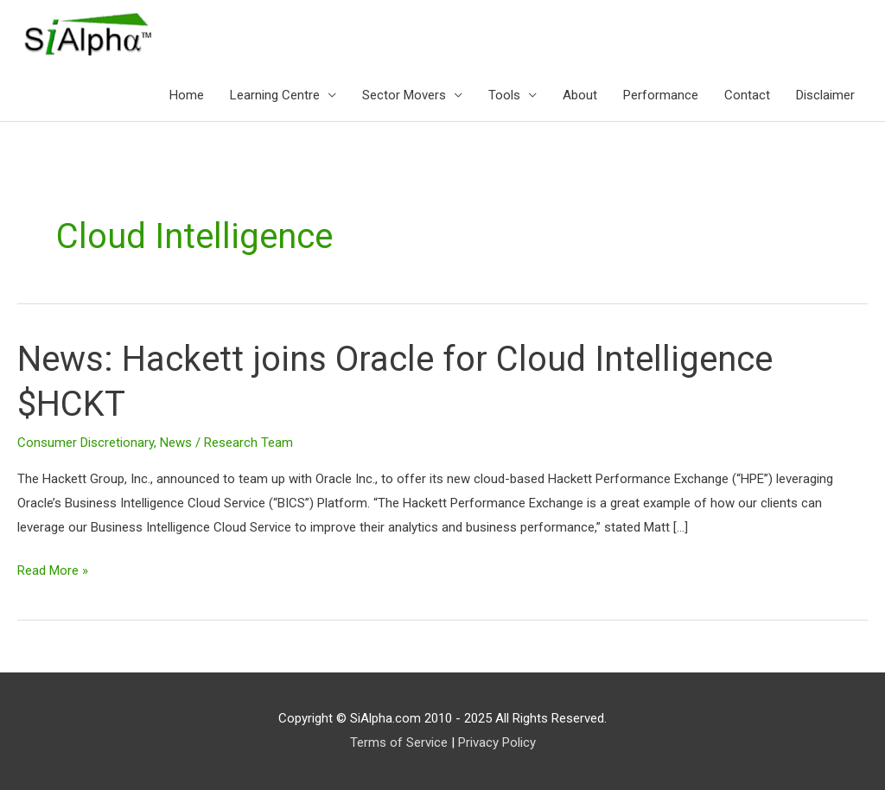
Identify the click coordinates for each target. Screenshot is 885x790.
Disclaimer (825, 95)
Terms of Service (399, 742)
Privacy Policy (497, 742)
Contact (747, 95)
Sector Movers (404, 95)
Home (186, 95)
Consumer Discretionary (85, 442)
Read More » (52, 568)
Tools (504, 95)
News (176, 442)
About (580, 95)
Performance (660, 95)
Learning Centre (275, 95)
